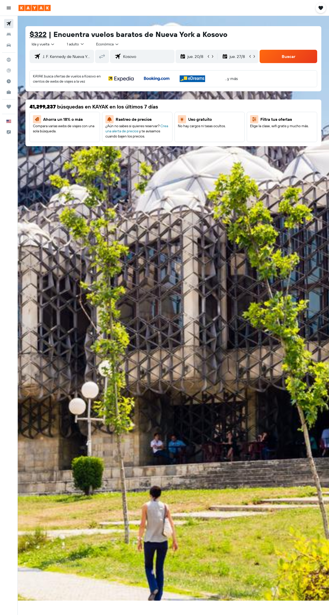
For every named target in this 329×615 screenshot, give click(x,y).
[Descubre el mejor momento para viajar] (8, 81)
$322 (38, 34)
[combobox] (43, 44)
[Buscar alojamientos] (8, 34)
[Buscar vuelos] (8, 23)
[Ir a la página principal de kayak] (35, 8)
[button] (8, 8)
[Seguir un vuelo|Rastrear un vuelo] (8, 70)
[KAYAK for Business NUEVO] (8, 92)
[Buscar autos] (8, 45)
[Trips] (8, 107)
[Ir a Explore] (8, 60)
